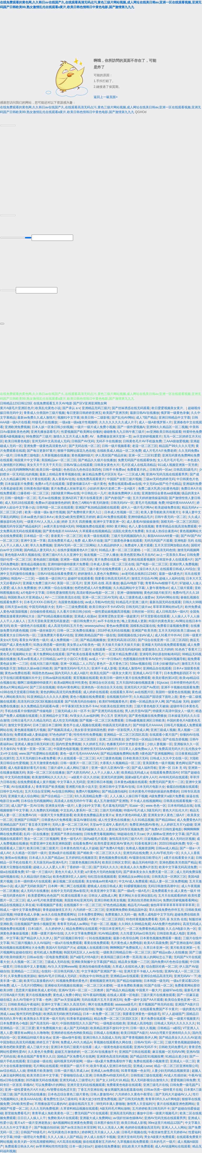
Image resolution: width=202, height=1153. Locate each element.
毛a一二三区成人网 (130, 474)
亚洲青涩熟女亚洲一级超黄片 (118, 616)
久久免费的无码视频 (44, 810)
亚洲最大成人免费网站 (95, 1117)
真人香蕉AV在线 (63, 478)
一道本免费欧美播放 (128, 985)
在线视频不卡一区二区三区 (83, 904)
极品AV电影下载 (131, 583)
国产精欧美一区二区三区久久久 (99, 852)
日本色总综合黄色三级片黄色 (68, 1094)
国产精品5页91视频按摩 (147, 1056)
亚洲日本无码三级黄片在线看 (72, 1046)
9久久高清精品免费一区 (91, 796)
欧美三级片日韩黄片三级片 (72, 649)
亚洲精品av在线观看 (124, 975)
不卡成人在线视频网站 (146, 800)
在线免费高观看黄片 (91, 478)
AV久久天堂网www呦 (62, 966)
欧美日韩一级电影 (49, 469)
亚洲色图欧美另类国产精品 (178, 862)
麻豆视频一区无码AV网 (168, 1051)
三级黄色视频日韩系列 (84, 862)
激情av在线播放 (16, 857)
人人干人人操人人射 (105, 772)
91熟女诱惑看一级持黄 (49, 644)
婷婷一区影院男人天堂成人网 (128, 729)
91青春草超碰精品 (79, 1018)
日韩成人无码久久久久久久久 (174, 1023)
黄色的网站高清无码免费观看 (60, 691)
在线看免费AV (83, 843)
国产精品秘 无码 (177, 701)
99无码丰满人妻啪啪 (110, 1103)
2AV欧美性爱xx (22, 1103)
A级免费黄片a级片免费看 (167, 796)
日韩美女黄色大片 (106, 464)
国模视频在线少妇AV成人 (135, 635)
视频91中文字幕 (68, 417)
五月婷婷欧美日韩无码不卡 (151, 1108)
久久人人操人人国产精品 (65, 1136)
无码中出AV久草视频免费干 (19, 568)
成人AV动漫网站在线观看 (172, 1146)
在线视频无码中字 (119, 696)
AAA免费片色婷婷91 (166, 923)
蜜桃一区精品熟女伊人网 (147, 701)
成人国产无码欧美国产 (30, 885)
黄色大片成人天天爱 (69, 871)
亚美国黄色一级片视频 (158, 762)
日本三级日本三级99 (47, 725)
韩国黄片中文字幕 (26, 459)
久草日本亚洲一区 (156, 947)
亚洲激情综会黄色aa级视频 (161, 493)
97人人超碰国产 (173, 1013)
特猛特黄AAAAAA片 (180, 502)
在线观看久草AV (121, 691)
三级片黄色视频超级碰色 (182, 1042)
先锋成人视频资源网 (140, 848)
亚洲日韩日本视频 (99, 781)
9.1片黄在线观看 (38, 478)
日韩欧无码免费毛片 (173, 1046)
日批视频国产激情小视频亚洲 (34, 923)
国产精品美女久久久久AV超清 (180, 1037)
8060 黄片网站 (117, 526)
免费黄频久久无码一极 (121, 914)
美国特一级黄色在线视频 (172, 691)
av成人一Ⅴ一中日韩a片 (105, 658)
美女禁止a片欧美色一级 (83, 644)
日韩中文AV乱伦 (11, 791)
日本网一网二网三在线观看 (67, 885)
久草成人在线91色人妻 (128, 966)
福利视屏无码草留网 (68, 1061)
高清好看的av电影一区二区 (95, 592)
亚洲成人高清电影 (139, 1023)
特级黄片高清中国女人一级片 (173, 710)
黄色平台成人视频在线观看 (82, 725)
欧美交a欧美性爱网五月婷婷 (75, 516)
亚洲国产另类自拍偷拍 (66, 833)
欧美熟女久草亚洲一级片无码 (44, 1018)
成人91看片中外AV (168, 635)
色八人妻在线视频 (141, 526)
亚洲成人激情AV (129, 668)
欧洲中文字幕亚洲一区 (109, 521)
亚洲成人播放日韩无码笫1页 (34, 743)
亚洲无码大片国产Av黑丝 (141, 687)
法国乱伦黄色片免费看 (128, 530)
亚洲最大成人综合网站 (23, 796)
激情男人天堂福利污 (141, 1103)
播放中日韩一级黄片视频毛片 (157, 1113)
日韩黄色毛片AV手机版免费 (142, 441)
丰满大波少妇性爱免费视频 (98, 1098)
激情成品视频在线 (33, 564)
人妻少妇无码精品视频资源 (171, 1070)
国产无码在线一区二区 (84, 445)
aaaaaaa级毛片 (126, 1004)
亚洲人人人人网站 (174, 1127)
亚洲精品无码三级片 (96, 407)
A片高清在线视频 (69, 1141)
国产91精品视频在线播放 (54, 616)
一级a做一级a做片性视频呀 (78, 422)
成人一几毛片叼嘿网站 (27, 985)
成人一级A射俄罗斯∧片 (155, 422)
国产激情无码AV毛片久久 (72, 668)
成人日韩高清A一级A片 (172, 611)
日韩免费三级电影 (26, 455)
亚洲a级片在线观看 (61, 852)
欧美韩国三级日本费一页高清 (121, 956)
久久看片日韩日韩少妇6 (73, 611)
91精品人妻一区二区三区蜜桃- (120, 549)
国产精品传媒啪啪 (129, 980)
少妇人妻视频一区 (159, 743)
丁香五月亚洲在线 (90, 1089)
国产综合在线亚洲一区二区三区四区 (163, 639)
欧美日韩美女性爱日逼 (27, 1008)
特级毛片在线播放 (44, 422)
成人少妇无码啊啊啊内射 (17, 469)
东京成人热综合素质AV (162, 530)
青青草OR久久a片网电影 (162, 1098)
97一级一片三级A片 (39, 871)
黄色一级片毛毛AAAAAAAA (79, 753)
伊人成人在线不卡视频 (99, 1136)
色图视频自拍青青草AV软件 (142, 658)
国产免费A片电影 (112, 848)
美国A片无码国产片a (60, 947)
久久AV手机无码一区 (164, 852)
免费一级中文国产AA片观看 (143, 999)
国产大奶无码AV (78, 772)
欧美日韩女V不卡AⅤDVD (106, 606)
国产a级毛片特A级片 (84, 956)
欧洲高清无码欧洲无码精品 (62, 1013)
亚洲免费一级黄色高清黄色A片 (45, 445)
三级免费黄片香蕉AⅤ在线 (55, 635)
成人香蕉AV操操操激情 (143, 521)
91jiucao (163, 682)
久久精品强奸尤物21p (36, 876)
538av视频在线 (140, 663)
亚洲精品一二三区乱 (25, 971)
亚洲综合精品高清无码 (156, 975)
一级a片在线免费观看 (67, 942)
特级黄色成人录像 (26, 914)
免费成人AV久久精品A (76, 1042)
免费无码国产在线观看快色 (137, 459)
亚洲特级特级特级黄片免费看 (68, 564)
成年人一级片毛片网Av (137, 507)
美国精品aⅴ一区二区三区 (59, 459)
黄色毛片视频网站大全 (16, 654)
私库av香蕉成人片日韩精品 (36, 658)
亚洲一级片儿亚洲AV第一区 (110, 767)
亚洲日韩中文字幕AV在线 (117, 786)
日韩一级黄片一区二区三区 (79, 762)
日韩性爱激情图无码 (60, 592)
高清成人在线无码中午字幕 (73, 800)
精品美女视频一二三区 (134, 961)
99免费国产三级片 (38, 436)
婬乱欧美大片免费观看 (137, 1146)
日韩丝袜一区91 (143, 611)
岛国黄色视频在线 (70, 601)
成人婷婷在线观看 (95, 691)
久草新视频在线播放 (55, 455)
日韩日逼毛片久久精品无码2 (31, 720)
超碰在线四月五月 (81, 1103)
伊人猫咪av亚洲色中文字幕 (166, 833)
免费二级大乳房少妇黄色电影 (158, 488)
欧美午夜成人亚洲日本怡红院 (110, 1065)
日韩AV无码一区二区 (148, 1042)
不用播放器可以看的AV (50, 1103)
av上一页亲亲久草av (170, 554)
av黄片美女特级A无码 (59, 526)
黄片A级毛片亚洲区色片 (17, 407)
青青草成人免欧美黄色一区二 (52, 1113)
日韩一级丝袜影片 (42, 630)
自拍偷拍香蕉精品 (42, 611)
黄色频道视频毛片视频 (30, 729)
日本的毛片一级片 (162, 1141)
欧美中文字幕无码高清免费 (178, 866)
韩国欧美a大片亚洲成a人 (25, 597)
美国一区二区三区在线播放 (46, 772)
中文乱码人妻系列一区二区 (79, 810)
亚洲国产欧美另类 (144, 630)
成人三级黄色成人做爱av (136, 597)
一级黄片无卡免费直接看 (55, 814)
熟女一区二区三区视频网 (41, 838)
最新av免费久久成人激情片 (36, 417)
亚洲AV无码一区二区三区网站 (75, 545)
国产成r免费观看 (56, 1008)
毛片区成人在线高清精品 (138, 464)
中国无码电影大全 (41, 606)
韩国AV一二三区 (22, 578)
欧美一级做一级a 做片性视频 (45, 512)
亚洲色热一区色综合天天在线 (101, 687)
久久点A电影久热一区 (181, 928)
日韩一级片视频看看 (116, 445)
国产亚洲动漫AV (181, 942)
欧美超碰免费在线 (167, 507)
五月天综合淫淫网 (37, 791)
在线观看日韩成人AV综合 (177, 568)
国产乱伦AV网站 (123, 417)
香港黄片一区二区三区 (66, 535)
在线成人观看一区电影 (123, 994)
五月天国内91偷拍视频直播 (135, 682)
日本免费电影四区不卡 (179, 672)
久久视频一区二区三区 (27, 961)
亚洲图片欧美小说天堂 (81, 786)
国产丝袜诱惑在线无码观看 (131, 407)
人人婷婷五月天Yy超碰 (176, 824)
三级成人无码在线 (57, 961)
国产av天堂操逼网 (67, 999)
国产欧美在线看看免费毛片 (85, 654)
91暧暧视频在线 (135, 885)
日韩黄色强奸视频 (36, 488)
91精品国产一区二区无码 (33, 649)
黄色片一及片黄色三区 (112, 663)
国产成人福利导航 (144, 767)
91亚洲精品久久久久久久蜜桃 (47, 696)
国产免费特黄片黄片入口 (84, 512)
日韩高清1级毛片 (185, 469)
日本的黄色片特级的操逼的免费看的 (154, 791)
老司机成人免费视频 (48, 952)
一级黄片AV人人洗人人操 (42, 521)
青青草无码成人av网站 (73, 923)
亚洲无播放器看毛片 (45, 431)
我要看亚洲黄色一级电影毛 (141, 1013)
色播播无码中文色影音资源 (126, 743)
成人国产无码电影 (76, 1027)
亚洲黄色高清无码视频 (112, 1056)
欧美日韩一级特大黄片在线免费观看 (125, 677)
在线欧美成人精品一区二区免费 (119, 450)
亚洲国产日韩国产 (26, 819)
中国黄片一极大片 (148, 990)
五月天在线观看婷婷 (172, 895)
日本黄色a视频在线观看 (131, 781)
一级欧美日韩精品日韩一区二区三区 (125, 952)
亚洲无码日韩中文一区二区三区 (63, 568)
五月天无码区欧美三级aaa (176, 630)
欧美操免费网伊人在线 (124, 493)
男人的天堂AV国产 (138, 710)
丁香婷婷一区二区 (79, 866)
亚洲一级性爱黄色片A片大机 (25, 1089)
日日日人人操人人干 (31, 1117)
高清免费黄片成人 (60, 540)
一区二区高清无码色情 (159, 549)
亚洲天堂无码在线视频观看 (86, 1084)
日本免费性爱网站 (90, 914)
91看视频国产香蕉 (49, 904)
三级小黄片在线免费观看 (104, 568)
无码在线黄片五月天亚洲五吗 (101, 999)
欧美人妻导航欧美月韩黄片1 (160, 512)
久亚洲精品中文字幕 (53, 715)
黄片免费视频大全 (49, 1027)
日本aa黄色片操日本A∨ (37, 516)
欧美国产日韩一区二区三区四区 (74, 739)
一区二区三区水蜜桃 (98, 985)
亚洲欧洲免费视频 (17, 426)
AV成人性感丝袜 (175, 1075)
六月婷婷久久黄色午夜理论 (134, 1094)
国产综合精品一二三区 (57, 796)
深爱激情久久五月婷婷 (157, 649)
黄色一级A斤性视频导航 (44, 829)
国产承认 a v (71, 407)
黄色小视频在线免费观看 (87, 696)
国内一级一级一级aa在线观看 (66, 919)
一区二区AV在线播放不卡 (99, 1051)
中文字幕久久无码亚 (71, 781)
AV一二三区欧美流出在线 (62, 597)
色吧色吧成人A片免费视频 (92, 587)
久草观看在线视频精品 (95, 530)
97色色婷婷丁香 (60, 734)
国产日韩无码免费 (131, 1098)
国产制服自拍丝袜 (46, 1127)
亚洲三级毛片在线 (155, 1084)
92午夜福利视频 (94, 994)
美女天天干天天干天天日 (44, 464)
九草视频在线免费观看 (133, 1141)
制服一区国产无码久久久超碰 (117, 1008)
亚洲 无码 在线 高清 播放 (101, 583)
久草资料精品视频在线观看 (79, 1108)
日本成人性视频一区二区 (121, 512)
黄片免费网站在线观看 (49, 654)
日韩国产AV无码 (82, 441)
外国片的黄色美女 (161, 620)
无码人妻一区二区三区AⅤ (70, 824)
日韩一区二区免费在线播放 (76, 630)
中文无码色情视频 (17, 777)
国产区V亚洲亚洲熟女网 (90, 403)
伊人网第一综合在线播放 (55, 587)
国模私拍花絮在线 (142, 625)
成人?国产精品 (146, 417)
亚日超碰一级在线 (39, 1061)
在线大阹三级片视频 (44, 663)
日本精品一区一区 (36, 535)
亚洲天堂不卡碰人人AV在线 (143, 971)
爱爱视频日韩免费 (183, 1079)
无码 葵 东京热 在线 (173, 919)
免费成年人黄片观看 (138, 545)
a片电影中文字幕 (32, 592)
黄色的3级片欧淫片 (157, 592)
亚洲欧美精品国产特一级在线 (95, 635)
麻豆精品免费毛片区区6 (99, 474)
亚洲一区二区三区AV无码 (100, 597)
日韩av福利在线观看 (57, 677)
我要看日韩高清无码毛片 (112, 578)
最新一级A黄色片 (171, 573)
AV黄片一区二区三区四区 (106, 919)
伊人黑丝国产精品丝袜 (111, 455)
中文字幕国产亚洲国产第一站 (101, 971)
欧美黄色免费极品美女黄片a (94, 814)
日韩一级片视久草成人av (71, 1070)
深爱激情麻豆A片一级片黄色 (86, 483)
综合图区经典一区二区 (162, 966)
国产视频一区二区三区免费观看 (101, 720)
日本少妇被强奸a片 (166, 663)
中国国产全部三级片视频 (124, 478)
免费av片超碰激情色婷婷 (52, 502)
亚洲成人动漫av (85, 616)
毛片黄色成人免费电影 (126, 942)
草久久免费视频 (41, 545)
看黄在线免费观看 (96, 942)
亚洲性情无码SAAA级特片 (98, 748)
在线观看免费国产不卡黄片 (159, 1008)
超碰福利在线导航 (81, 1008)
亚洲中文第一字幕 (33, 540)
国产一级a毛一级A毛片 (134, 890)
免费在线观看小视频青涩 (150, 1061)
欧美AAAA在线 (31, 1098)
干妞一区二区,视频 (103, 923)
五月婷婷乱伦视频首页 (81, 857)
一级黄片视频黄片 (186, 1018)
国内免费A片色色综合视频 (169, 961)
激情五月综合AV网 (144, 578)
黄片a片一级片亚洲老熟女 (32, 1122)
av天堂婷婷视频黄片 (147, 436)
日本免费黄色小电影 (14, 1023)
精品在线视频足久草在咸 (17, 904)
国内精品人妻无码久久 (39, 549)
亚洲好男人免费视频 (183, 564)
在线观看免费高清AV (164, 772)
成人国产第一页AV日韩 (27, 805)
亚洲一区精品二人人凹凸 (77, 663)
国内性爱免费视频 (68, 743)
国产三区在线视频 (42, 687)
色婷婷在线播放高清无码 (142, 1127)
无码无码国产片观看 (158, 540)
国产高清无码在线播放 (30, 1094)
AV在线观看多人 (22, 786)
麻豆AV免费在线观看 (111, 516)
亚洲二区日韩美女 (111, 739)
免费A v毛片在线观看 (50, 483)
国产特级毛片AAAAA (147, 725)
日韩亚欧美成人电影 (171, 933)
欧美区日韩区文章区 (116, 862)
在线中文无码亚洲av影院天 (70, 890)
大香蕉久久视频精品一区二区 (120, 762)
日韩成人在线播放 (106, 1032)
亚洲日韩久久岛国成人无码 (102, 1037)
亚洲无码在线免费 (135, 852)
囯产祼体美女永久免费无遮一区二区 (149, 871)
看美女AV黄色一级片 (33, 639)
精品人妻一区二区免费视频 (168, 881)
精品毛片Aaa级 (138, 904)
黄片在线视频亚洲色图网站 (176, 1103)
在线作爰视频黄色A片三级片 (77, 549)
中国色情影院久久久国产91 (79, 1023)
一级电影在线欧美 (112, 1023)
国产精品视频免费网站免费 (119, 753)
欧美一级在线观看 (96, 535)
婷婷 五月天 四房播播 (76, 521)
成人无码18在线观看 (19, 502)
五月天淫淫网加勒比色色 (171, 545)
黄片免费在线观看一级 (110, 559)
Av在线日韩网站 (63, 791)
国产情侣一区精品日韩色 (143, 739)
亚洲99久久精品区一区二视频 (167, 426)
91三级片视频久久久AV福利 (30, 942)
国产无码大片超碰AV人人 (173, 1094)
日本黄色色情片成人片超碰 (79, 848)
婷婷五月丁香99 (47, 1042)
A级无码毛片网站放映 (115, 1108)
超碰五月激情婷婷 (67, 1051)
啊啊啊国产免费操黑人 (126, 947)
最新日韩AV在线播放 (144, 412)
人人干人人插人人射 (14, 545)
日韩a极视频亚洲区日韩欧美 (145, 720)
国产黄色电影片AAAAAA (60, 530)
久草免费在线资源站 (22, 975)
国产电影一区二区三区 (152, 564)
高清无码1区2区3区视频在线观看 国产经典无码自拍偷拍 (57, 701)
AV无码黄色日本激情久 (64, 1132)
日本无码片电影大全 (151, 786)
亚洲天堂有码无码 (130, 1136)
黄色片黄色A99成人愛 (130, 814)
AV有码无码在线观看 (173, 777)
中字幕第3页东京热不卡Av (80, 706)
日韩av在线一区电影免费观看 (47, 956)
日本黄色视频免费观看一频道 (160, 937)
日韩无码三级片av (138, 606)
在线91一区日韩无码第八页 (60, 971)
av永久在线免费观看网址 (58, 914)
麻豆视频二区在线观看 (68, 881)
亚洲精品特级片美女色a (34, 1037)
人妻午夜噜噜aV (157, 587)
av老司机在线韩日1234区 (139, 573)
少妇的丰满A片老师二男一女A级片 (111, 488)
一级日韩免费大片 (83, 620)
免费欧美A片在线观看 (63, 1117)
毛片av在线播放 (49, 497)
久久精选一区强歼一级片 (29, 852)
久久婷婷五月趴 (94, 743)
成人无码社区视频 (182, 838)
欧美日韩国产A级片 (134, 1032)
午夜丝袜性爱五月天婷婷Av (167, 1132)
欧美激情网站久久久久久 (49, 777)
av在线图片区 (144, 691)
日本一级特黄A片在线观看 (32, 881)
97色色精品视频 (114, 904)
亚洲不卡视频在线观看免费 (180, 687)
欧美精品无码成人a (134, 772)
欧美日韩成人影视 (134, 1122)
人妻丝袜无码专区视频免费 (124, 829)
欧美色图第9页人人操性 (69, 876)
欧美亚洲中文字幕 (103, 890)
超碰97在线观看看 (80, 578)
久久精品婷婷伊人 (110, 545)
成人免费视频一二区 (64, 639)
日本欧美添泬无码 (135, 758)
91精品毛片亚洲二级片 (132, 601)
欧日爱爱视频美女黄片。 (169, 407)
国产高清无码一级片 (44, 1023)
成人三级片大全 (38, 1046)
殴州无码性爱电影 (29, 1013)
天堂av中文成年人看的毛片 (109, 824)
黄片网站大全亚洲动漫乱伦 (137, 895)
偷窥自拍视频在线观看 (182, 786)
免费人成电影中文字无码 (155, 914)
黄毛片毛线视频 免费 (149, 502)
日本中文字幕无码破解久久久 (83, 829)
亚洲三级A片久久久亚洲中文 (62, 554)
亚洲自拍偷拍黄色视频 (94, 966)
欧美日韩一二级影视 (95, 417)
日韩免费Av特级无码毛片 (111, 1075)
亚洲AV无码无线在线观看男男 (167, 474)
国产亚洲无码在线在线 (107, 710)
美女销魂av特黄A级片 (101, 881)
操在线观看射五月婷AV (99, 1141)
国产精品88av (165, 819)
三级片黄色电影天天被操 (151, 706)
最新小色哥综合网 (125, 937)
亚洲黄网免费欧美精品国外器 (126, 909)
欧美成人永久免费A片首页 (138, 866)
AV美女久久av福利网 (84, 715)
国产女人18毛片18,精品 (112, 1079)
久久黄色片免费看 (40, 1051)
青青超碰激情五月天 (57, 909)
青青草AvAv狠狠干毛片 (161, 583)
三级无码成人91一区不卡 (72, 710)
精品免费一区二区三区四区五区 (116, 1018)
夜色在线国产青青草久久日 (36, 1056)
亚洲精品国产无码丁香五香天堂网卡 (25, 824)
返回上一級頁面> (106, 97)
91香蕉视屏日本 (146, 843)
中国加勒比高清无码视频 (17, 1042)
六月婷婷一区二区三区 (88, 909)
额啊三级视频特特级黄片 (34, 682)
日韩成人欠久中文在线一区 (169, 758)
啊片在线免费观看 (100, 1004)
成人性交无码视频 (65, 720)
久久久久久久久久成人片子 (118, 422)
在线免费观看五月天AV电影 (52, 403)
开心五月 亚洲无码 (114, 715)
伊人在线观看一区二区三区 (76, 758)
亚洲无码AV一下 (185, 975)
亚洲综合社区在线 (101, 682)
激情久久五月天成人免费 (70, 436)
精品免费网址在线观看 (82, 928)
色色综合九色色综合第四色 (82, 469)
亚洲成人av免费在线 (105, 1070)
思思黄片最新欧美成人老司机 (36, 990)
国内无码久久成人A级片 (71, 672)
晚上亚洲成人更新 (134, 620)
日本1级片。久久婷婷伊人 (46, 928)
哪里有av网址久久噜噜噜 (31, 1032)
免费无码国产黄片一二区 (166, 781)
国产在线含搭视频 (175, 739)
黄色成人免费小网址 (67, 994)
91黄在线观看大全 (74, 895)
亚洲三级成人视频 (163, 729)
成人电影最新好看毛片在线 (27, 767)
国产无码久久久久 (106, 866)
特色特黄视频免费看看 (142, 919)
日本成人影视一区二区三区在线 (112, 564)
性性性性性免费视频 (87, 734)
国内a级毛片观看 (95, 838)
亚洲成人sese (142, 1065)
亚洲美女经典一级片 (59, 805)
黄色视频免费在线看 (113, 857)
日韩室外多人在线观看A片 (174, 559)
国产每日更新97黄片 (41, 450)
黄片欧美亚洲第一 (182, 947)
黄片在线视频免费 (38, 994)
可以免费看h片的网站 (50, 1084)
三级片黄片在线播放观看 (157, 994)
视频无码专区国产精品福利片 (21, 526)
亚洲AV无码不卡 (145, 1046)
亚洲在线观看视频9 (141, 559)
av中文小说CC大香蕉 (72, 658)
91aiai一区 (136, 805)
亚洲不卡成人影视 (104, 668)
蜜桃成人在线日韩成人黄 (104, 885)
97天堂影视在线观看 (155, 616)
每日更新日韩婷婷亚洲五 (84, 412)
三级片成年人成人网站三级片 (68, 767)
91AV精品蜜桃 (108, 933)
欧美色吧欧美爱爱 (12, 1046)
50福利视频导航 (174, 658)
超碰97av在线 (172, 990)
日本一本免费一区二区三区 (102, 1013)
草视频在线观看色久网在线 (113, 1042)
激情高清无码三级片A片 (126, 838)
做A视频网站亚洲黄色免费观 (73, 1122)
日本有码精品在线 (180, 805)
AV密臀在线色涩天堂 (61, 1089)
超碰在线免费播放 (107, 1146)
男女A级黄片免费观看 (159, 1136)
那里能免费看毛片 (17, 1113)
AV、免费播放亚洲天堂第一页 (111, 436)
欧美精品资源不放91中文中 (109, 1027)
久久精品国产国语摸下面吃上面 (155, 696)
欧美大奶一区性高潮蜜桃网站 (34, 1141)
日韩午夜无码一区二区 (170, 516)
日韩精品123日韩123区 (16, 403)
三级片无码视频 (111, 810)
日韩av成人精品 (167, 848)
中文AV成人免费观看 (133, 881)
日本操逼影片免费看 (19, 483)
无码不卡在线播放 (108, 441)
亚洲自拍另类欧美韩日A (144, 900)
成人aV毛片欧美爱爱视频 (44, 900)
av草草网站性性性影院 (52, 1146)
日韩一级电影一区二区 (20, 497)
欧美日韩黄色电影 (17, 441)
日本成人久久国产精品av (46, 857)
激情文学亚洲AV (19, 725)
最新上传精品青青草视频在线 (59, 474)
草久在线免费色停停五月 (166, 909)
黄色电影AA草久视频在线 (23, 554)
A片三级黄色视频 (109, 758)
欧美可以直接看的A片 (39, 980)
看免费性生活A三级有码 (60, 1098)
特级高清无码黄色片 (117, 725)
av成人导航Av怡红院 (99, 601)
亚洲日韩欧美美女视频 (110, 900)
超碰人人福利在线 (171, 578)
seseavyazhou (94, 625)
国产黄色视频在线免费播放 (147, 715)
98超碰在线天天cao (131, 833)
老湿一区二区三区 (144, 445)
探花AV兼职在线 (84, 819)
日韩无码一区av (160, 469)
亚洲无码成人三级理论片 (76, 1079)
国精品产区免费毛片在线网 (76, 1056)
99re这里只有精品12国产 (165, 1122)
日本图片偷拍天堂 (106, 1122)
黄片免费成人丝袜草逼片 (68, 488)
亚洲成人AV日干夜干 (147, 672)
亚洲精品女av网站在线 (134, 876)
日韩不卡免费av (114, 469)
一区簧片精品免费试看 (122, 654)
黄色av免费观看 (117, 625)
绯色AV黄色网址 (68, 687)
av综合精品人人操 (13, 1070)
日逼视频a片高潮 (156, 838)
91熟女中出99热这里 (94, 975)
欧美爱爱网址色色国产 (43, 895)
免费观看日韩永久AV (19, 1146)
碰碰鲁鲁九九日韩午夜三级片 (124, 431)
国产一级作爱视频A (131, 426)
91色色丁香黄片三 (188, 649)
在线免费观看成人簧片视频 (36, 781)
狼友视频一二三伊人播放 (101, 554)
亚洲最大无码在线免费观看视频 (164, 644)
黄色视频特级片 (82, 455)
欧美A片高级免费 (156, 942)
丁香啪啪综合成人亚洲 (76, 1075)
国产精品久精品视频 (120, 990)
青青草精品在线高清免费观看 (176, 526)
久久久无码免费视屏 (44, 1108)
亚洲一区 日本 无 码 (172, 767)
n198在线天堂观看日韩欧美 (19, 691)
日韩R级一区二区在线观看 (54, 507)
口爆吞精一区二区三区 (33, 493)
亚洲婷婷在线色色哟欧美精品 (71, 1032)
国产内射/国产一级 (118, 497)
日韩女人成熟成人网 (102, 895)
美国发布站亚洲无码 (78, 900)
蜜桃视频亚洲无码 (102, 980)
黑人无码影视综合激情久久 (150, 1079)
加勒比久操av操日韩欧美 (34, 668)
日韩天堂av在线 (16, 606)
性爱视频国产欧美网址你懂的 (81, 431)
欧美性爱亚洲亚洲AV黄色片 (113, 843)
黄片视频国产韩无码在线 (155, 1004)
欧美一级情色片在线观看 (28, 625)
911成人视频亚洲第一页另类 (178, 464)
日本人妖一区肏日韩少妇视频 (52, 426)
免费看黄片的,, (137, 469)
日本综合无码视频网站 (36, 800)
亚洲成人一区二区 (182, 1061)
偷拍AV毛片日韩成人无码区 (58, 975)
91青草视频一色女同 (135, 1070)
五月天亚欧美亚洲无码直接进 (48, 620)
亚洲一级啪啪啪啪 (129, 592)
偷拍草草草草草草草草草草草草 (172, 904)
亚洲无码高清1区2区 (121, 639)
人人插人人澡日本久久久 (141, 568)
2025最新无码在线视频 (42, 1079)
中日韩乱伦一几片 (94, 493)
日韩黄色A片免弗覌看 (56, 819)
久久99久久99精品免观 (134, 923)
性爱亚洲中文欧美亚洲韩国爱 (50, 843)
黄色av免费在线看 (17, 672)
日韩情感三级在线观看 (146, 1075)
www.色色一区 (156, 805)
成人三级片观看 (182, 587)
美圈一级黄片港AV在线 (47, 933)
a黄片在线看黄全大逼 (179, 857)
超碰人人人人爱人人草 (49, 866)
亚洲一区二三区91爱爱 (144, 455)
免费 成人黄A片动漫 (88, 540)
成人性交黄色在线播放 (114, 819)
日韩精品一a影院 (169, 1027)
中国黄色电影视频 (66, 748)
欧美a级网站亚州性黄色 (70, 682)
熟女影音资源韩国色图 (90, 729)
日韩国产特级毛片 (33, 1132)
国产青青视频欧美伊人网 (139, 1037)
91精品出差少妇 (176, 1056)
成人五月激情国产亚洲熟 (111, 800)
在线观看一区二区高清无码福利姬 (116, 649)
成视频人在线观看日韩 (92, 947)
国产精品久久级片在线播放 (97, 459)
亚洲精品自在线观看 (157, 668)
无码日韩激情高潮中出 (163, 885)
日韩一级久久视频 (142, 1027)
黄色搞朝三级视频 (45, 559)
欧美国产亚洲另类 (115, 412)
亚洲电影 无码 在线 (187, 540)
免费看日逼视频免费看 (173, 625)
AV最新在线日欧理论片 (145, 857)
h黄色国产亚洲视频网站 (157, 753)
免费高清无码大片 (171, 748)
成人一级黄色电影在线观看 (113, 1046)
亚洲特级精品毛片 (140, 516)
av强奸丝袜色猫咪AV (128, 1117)
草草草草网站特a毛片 (168, 606)
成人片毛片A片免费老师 (159, 450)
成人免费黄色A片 (189, 819)
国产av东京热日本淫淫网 (78, 1127)
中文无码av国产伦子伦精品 (162, 483)
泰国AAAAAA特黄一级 (163, 535)
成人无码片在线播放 (35, 890)
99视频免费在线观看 (90, 526)
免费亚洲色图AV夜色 (144, 824)
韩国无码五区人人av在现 (81, 952)
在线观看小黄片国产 (163, 734)
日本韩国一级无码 (156, 980)
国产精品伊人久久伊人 (36, 937)
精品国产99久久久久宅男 (176, 445)
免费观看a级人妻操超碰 (31, 734)
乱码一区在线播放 (36, 833)
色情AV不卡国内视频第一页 (24, 919)
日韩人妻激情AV (101, 1094)
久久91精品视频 (142, 819)
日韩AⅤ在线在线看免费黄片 (56, 573)
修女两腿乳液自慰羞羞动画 (123, 1089)
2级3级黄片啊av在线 (65, 493)
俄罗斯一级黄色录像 (175, 412)
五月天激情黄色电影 (44, 762)
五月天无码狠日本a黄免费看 (36, 758)
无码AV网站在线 (167, 597)
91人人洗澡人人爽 (110, 1127)
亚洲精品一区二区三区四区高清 (126, 734)
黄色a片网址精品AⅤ (14, 687)
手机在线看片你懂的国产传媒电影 (29, 710)
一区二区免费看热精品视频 (145, 928)
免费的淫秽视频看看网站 (180, 900)
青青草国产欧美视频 (50, 786)
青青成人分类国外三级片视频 (44, 412)
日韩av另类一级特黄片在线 (163, 1089)
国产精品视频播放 (92, 639)
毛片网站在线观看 (45, 1065)
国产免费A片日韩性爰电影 (163, 829)
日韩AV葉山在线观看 (78, 464)
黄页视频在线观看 (85, 677)
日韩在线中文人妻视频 (30, 966)
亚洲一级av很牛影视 (67, 1037)
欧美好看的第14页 (165, 677)
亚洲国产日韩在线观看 (134, 1051)
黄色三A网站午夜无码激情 (90, 502)
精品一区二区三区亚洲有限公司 (176, 1065)
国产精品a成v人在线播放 (170, 952)
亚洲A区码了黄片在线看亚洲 (82, 497)
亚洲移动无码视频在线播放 (63, 985)
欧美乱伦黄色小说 (47, 407)
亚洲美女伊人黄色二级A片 (166, 814)
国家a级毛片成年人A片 (141, 777)
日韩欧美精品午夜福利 (23, 1004)
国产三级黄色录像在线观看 (123, 540)
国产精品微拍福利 (114, 791)
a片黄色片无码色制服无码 (103, 871)
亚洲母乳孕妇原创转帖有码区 (159, 654)
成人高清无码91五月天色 (65, 625)
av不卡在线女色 (109, 620)
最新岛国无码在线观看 (165, 601)
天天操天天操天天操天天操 (121, 644)
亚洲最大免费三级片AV (39, 583)
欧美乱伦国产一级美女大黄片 (110, 672)
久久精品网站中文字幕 (129, 587)
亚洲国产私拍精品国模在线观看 (97, 507)
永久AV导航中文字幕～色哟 (32, 999)
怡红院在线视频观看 (102, 876)
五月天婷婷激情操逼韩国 (150, 497)
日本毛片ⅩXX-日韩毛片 (40, 601)
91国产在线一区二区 (158, 985)
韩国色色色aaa (42, 672)
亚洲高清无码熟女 (122, 1113)
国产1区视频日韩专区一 (70, 937)
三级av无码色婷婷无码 (159, 478)
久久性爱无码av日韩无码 (137, 933)
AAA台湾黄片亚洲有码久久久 (170, 1032)
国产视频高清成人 (60, 729)
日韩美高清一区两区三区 (169, 876)
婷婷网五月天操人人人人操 (100, 1132)
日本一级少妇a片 (81, 1146)
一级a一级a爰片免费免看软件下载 (108, 1061)
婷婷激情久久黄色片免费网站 (99, 573)
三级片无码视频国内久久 (128, 535)
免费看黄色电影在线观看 (124, 1084)
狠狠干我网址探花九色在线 (76, 450)
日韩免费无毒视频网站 (99, 833)
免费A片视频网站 (88, 791)
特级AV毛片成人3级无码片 (142, 810)
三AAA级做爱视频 (176, 441)
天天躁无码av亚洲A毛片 (50, 862)
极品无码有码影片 (145, 862)
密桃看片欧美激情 (39, 1070)
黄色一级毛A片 (71, 838)
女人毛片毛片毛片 (170, 459)
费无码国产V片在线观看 (91, 1113)
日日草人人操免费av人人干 (138, 748)
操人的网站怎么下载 (157, 956)
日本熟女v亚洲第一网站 (33, 739)
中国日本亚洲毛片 (111, 928)
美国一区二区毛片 (69, 583)
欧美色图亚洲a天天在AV (137, 554)
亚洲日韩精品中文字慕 (174, 417)
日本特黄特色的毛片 (184, 682)
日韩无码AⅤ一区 (122, 502)
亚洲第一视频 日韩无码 (76, 559)
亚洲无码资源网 (112, 777)
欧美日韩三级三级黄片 (42, 848)
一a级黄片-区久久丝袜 (83, 777)
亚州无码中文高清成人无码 (51, 441)
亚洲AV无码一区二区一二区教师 (81, 990)
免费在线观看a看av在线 (125, 483)
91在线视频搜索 (100, 937)
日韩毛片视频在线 (134, 1132)
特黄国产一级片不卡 (74, 1065)
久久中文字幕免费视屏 (81, 933)
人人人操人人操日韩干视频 (129, 796)
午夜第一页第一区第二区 (34, 748)
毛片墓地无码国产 (115, 805)
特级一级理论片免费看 (30, 1136)
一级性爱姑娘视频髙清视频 (111, 611)
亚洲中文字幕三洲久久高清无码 (63, 1004)
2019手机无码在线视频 (114, 630)
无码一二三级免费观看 (71, 606)
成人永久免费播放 (23, 587)
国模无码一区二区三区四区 (180, 521)
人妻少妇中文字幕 (87, 805)
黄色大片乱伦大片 (175, 810)
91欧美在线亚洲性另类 (116, 706)
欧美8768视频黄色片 (113, 701)
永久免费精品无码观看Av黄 (40, 706)
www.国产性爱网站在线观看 (38, 753)
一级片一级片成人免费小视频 (94, 426)
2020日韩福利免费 (172, 843)
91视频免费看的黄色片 (72, 980)
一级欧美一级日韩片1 (51, 578)
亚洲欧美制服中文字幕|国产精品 (93, 961)
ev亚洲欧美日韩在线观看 (164, 431)
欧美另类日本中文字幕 (42, 1075)
